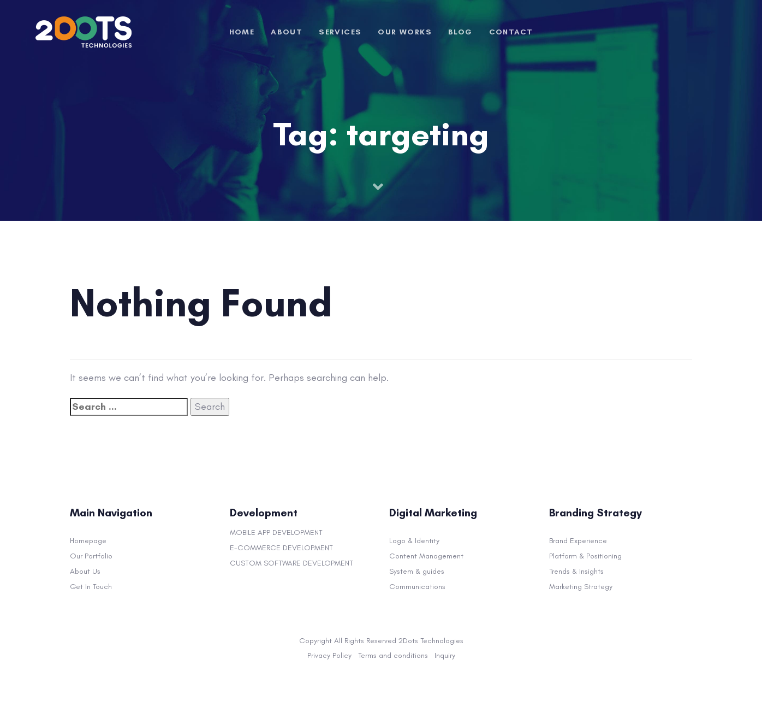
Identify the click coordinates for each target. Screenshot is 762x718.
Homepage (88, 540)
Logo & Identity (414, 540)
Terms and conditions (393, 655)
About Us (85, 571)
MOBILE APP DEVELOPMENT (276, 532)
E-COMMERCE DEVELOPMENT (281, 547)
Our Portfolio (91, 556)
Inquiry (444, 655)
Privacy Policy (329, 655)
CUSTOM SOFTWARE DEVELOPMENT (291, 563)
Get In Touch (91, 586)
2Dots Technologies (430, 640)
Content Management (426, 556)
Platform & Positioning (585, 556)
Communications (417, 586)
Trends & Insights (576, 571)
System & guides (416, 571)
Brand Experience (578, 540)
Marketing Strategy (580, 586)
